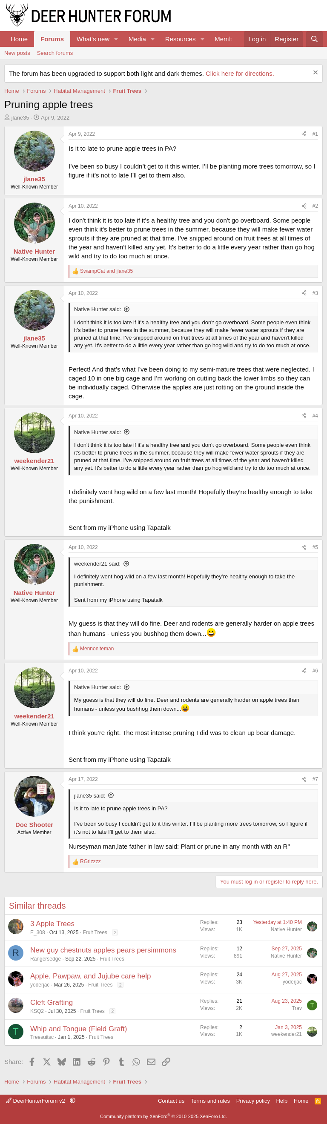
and (106, 271)
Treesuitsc (42, 1037)
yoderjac (39, 985)
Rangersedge (45, 959)
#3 (315, 293)
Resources (180, 39)
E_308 (37, 932)
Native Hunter (286, 929)
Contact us (171, 1101)
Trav (297, 1008)
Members (228, 39)
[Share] (304, 134)
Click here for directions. (240, 73)
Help (282, 1101)
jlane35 (20, 117)
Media (137, 39)
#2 (315, 206)
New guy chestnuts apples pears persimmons (103, 950)
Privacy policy (253, 1101)
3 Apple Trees (52, 924)
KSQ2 (37, 1011)
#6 (315, 671)
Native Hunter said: (97, 309)
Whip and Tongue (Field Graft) (78, 1029)
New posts (17, 53)
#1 (315, 134)
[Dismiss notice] (314, 73)
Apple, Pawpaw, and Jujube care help (90, 976)
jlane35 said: (89, 795)
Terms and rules (210, 1101)
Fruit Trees (95, 932)
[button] (116, 39)
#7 (315, 779)
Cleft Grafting (51, 1002)
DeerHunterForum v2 (36, 1101)
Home (19, 39)
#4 (315, 416)
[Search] (314, 39)
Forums (52, 39)
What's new (93, 39)
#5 (315, 547)
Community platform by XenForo (163, 1116)
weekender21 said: (97, 564)
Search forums (55, 53)
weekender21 (286, 1034)
